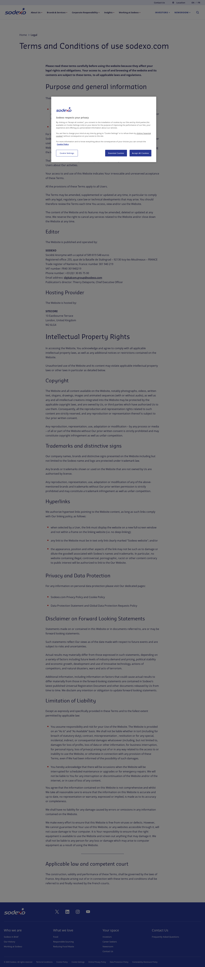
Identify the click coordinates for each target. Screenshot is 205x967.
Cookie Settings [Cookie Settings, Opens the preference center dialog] (67, 153)
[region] (103, 129)
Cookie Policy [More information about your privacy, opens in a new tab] (63, 144)
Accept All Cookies (140, 153)
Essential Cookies (116, 153)
